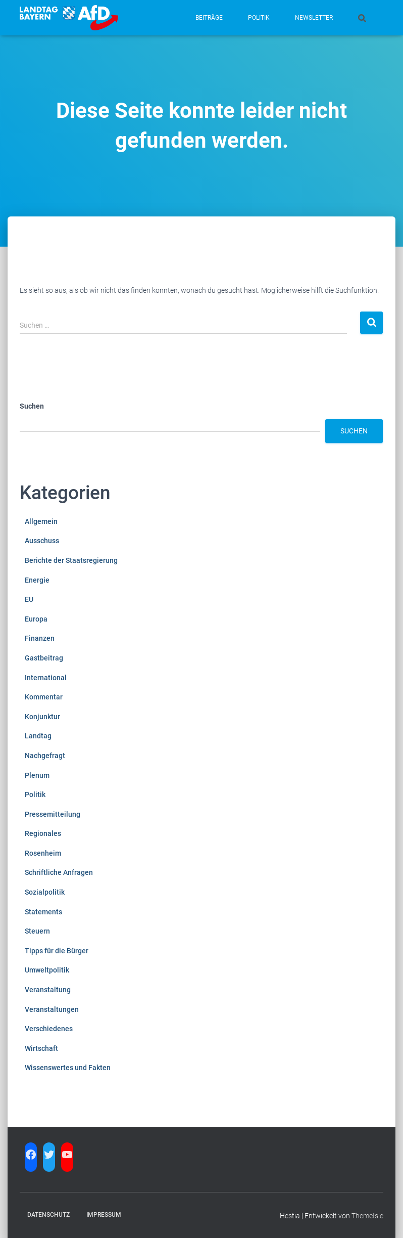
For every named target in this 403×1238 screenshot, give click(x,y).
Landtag (38, 736)
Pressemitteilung (52, 814)
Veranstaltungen (52, 1009)
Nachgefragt (45, 755)
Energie (37, 580)
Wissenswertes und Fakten (68, 1068)
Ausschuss (42, 541)
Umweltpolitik (47, 970)
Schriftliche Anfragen (59, 872)
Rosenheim (43, 853)
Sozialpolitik (45, 892)
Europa (36, 619)
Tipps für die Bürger (56, 951)
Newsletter (314, 17)
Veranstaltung (48, 990)
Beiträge (209, 17)
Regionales (43, 833)
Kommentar (44, 697)
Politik (259, 17)
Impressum (103, 1214)
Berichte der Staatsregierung (71, 560)
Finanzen (40, 638)
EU (29, 599)
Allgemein (41, 521)
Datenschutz (48, 1214)
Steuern (37, 931)
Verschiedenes (49, 1029)
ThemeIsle (367, 1216)
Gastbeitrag (44, 658)
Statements (43, 912)
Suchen (32, 406)
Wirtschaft (41, 1048)
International (46, 678)
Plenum (37, 775)
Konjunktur (42, 717)
